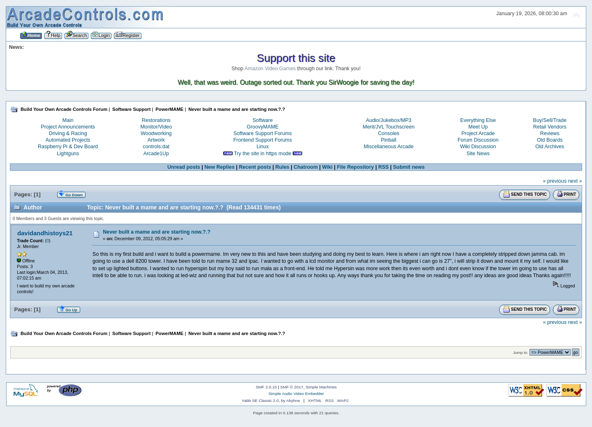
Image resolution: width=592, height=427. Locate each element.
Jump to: (520, 352)
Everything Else (478, 120)
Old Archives (549, 146)
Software (262, 120)
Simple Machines (321, 387)
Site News (478, 153)
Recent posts (255, 167)
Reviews (550, 133)
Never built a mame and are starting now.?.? (156, 232)
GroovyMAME (263, 127)
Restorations (156, 120)
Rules (282, 167)
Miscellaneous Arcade (389, 146)
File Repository (355, 167)
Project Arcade (478, 133)
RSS (383, 167)
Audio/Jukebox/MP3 (389, 120)
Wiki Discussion (478, 146)
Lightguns (68, 153)
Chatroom (306, 167)
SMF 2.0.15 (266, 387)
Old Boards (549, 140)
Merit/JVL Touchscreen (388, 127)
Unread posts (183, 167)
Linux (263, 146)
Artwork (156, 140)
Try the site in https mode (262, 153)
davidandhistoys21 (45, 233)
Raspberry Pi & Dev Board (68, 146)
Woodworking (156, 133)
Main (68, 120)
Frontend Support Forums (262, 140)
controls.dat (156, 146)
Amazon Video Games (270, 68)
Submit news (409, 167)
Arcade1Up (156, 153)
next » (575, 181)
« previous (555, 181)
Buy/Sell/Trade (550, 120)
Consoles (388, 133)
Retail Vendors (550, 127)
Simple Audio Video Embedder (296, 393)
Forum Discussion (478, 140)
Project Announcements (68, 127)
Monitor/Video (156, 127)
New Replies (219, 167)
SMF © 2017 (291, 387)
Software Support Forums (263, 133)
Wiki (327, 167)
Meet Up (478, 127)
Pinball (388, 140)
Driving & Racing (68, 133)
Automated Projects (68, 140)
